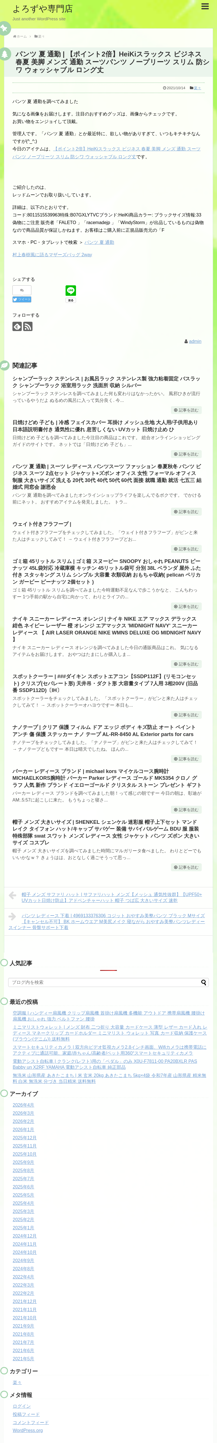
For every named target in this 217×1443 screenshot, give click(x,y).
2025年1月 (23, 1227)
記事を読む (189, 410)
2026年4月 (23, 1105)
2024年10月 (25, 1252)
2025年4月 (23, 1203)
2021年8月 (23, 1334)
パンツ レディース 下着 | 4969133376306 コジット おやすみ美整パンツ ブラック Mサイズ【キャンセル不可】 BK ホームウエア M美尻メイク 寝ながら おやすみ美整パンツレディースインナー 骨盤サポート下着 (106, 921)
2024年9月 (23, 1260)
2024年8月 (23, 1268)
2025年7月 (23, 1178)
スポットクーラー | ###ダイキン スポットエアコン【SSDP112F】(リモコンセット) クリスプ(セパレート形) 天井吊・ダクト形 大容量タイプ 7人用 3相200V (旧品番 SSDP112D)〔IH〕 (105, 683)
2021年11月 (25, 1309)
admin (195, 341)
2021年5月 (23, 1358)
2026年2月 (23, 1121)
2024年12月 (25, 1236)
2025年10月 (25, 1154)
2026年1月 (23, 1129)
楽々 (197, 88)
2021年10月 (25, 1317)
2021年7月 (23, 1342)
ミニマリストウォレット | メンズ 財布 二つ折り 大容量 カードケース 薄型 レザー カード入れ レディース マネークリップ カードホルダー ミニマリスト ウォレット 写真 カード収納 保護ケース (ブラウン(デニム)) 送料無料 (110, 1033)
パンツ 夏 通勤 (99, 242)
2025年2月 (23, 1219)
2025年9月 (23, 1162)
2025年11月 (25, 1146)
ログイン (22, 1406)
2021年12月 (25, 1301)
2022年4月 (23, 1277)
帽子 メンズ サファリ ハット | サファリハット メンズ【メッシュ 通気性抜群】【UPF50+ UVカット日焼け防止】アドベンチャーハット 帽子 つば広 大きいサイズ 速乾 (105, 897)
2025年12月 (25, 1137)
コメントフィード (31, 1422)
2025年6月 (23, 1186)
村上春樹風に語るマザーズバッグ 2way (52, 254)
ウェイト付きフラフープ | (41, 524)
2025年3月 (23, 1211)
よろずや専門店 (42, 8)
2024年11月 (25, 1244)
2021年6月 (23, 1350)
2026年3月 (23, 1113)
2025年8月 (23, 1170)
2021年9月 (23, 1326)
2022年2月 (23, 1293)
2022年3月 (23, 1285)
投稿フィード (26, 1414)
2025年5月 (23, 1195)
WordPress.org (28, 1430)
